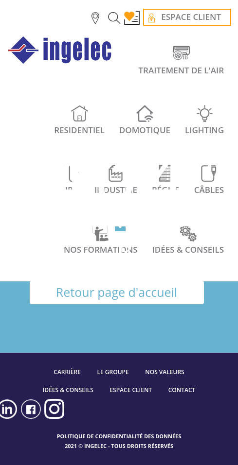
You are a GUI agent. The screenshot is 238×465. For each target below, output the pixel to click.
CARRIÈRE (67, 372)
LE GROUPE (113, 372)
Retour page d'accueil (116, 292)
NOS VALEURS (164, 372)
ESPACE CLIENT (131, 390)
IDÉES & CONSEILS (68, 390)
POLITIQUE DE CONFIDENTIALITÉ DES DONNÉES (119, 436)
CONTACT (182, 390)
